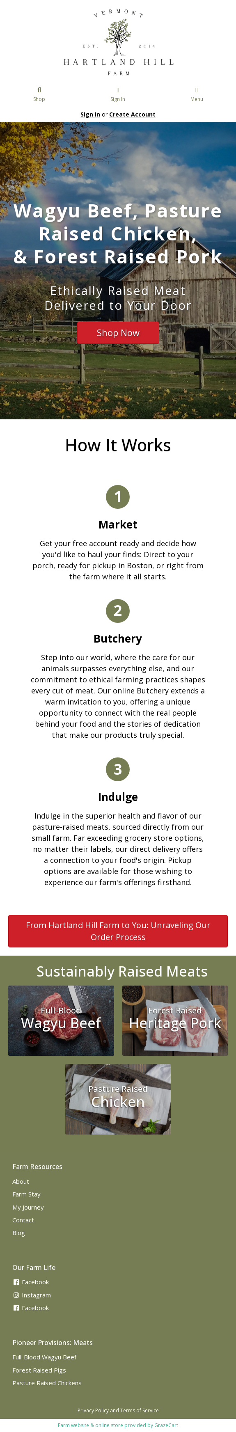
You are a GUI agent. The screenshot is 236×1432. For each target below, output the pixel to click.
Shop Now (118, 332)
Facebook (30, 1282)
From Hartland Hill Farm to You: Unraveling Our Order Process (118, 931)
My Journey (28, 1207)
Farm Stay (26, 1194)
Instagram (31, 1295)
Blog (18, 1232)
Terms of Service (139, 1410)
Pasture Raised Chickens (47, 1383)
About (20, 1181)
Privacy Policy (93, 1410)
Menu (196, 95)
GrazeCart (166, 1425)
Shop (39, 95)
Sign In (118, 95)
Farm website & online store (90, 1425)
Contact (23, 1220)
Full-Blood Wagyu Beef (44, 1357)
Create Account (132, 114)
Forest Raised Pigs (39, 1370)
